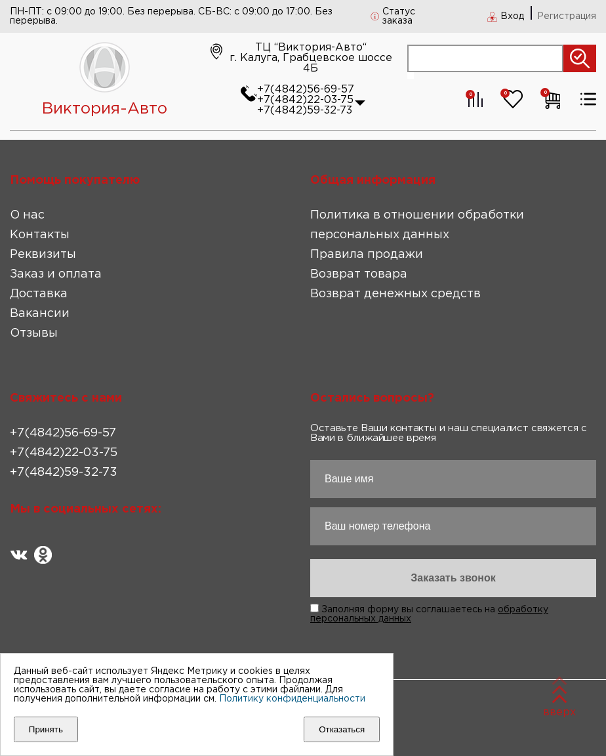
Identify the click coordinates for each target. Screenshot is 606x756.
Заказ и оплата (56, 274)
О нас (27, 215)
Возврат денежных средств (395, 294)
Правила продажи (366, 254)
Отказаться (342, 729)
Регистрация (566, 16)
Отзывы (34, 333)
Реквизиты (43, 254)
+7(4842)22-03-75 (305, 100)
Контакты (40, 235)
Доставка (39, 294)
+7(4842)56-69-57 (305, 89)
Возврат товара (358, 274)
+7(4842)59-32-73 (304, 111)
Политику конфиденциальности (292, 699)
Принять (46, 729)
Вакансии (40, 313)
